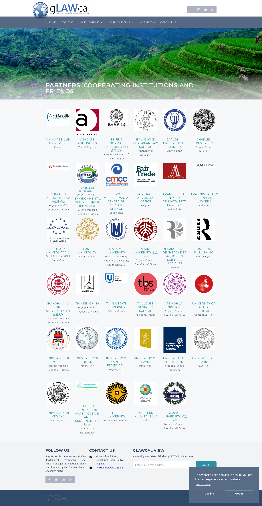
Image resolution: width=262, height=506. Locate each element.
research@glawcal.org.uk (109, 468)
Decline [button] (209, 493)
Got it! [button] (239, 493)
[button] (68, 22)
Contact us (168, 22)
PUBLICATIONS (90, 22)
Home (52, 22)
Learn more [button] (203, 484)
